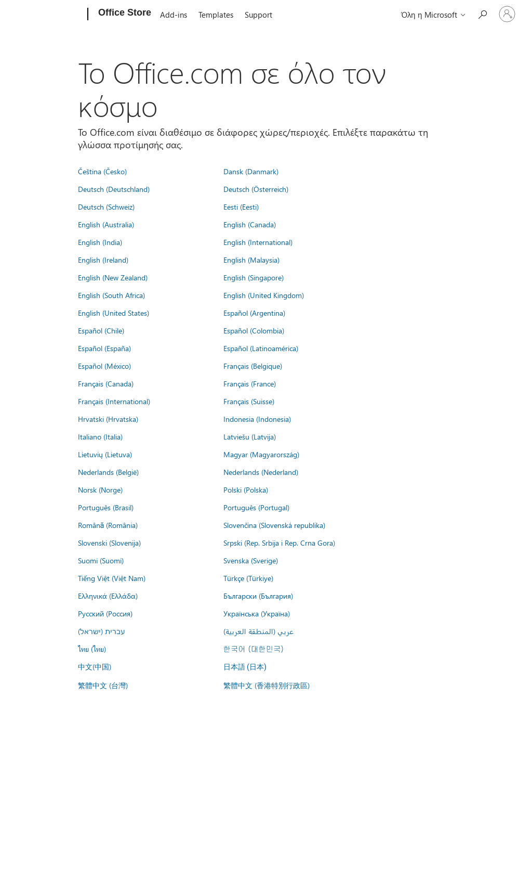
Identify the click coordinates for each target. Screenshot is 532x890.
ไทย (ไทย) (92, 648)
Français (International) (114, 401)
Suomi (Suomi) (101, 560)
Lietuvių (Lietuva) (105, 454)
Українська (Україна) (256, 613)
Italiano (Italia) (100, 436)
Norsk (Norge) (100, 489)
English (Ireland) (103, 259)
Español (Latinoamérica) (260, 348)
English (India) (100, 242)
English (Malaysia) (251, 259)
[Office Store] (123, 15)
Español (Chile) (101, 330)
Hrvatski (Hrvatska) (108, 419)
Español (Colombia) (253, 330)
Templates (215, 14)
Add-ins (173, 14)
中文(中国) (94, 666)
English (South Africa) (111, 295)
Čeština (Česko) (102, 171)
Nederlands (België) (108, 472)
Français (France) (249, 383)
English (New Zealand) (113, 277)
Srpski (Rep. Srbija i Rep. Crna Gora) (279, 542)
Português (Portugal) (256, 507)
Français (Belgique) (252, 365)
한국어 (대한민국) (253, 648)
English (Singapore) (253, 277)
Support (258, 14)
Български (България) (258, 595)
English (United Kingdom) (263, 295)
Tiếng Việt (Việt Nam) (111, 578)
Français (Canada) (106, 383)
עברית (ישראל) (101, 631)
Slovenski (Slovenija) (109, 542)
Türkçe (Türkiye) (248, 578)
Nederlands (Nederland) (260, 472)
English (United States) (113, 312)
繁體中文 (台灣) (103, 685)
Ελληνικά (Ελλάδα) (108, 595)
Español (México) (104, 365)
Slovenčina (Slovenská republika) (274, 525)
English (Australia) (106, 224)
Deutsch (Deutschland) (114, 189)
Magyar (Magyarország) (261, 454)
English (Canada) (249, 224)
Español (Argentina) (254, 312)
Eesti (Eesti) (241, 206)
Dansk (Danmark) (250, 171)
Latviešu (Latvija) (249, 436)
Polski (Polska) (245, 489)
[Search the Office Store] (482, 13)
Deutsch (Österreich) (255, 189)
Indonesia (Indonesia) (257, 419)
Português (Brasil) (106, 507)
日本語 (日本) (245, 667)
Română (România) (108, 525)
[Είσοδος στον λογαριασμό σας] (507, 14)
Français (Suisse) (248, 401)
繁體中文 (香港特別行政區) (266, 685)
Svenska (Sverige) (250, 560)
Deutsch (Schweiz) (106, 206)
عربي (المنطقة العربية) (258, 631)
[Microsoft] (48, 15)
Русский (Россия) (105, 613)
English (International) (257, 242)
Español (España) (104, 348)
